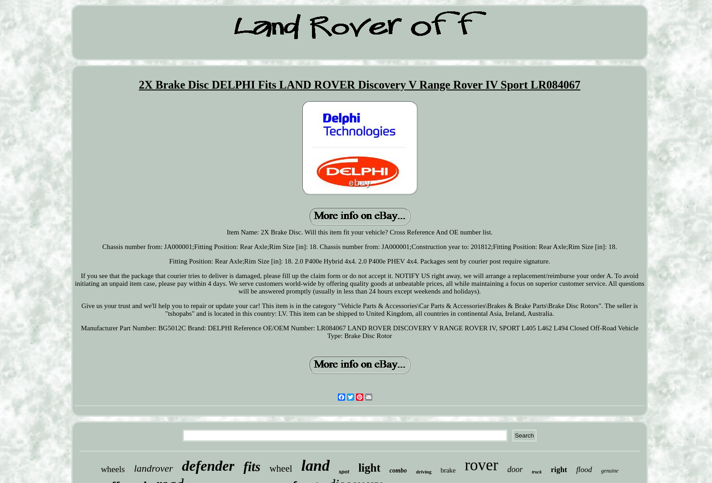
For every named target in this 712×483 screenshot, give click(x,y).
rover (481, 465)
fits (251, 466)
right (559, 469)
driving (423, 471)
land (316, 465)
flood (584, 469)
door (515, 469)
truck (537, 471)
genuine (609, 471)
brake (447, 470)
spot (344, 471)
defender (208, 466)
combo (398, 470)
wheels (113, 469)
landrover (153, 468)
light (369, 468)
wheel (280, 468)
